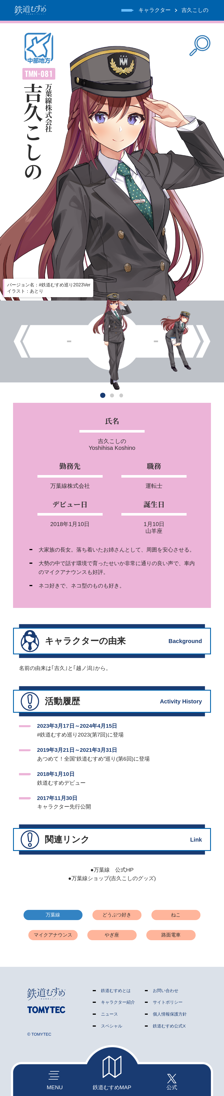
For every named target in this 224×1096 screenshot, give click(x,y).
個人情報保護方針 (170, 1014)
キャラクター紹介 (118, 1002)
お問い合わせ (165, 990)
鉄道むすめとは (116, 990)
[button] (102, 395)
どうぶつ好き (116, 915)
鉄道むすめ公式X (169, 1025)
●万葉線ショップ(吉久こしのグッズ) (112, 878)
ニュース (109, 1014)
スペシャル (111, 1025)
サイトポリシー (168, 1002)
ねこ (176, 915)
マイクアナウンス (53, 935)
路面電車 (171, 935)
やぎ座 (112, 935)
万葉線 (53, 915)
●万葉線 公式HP (112, 870)
